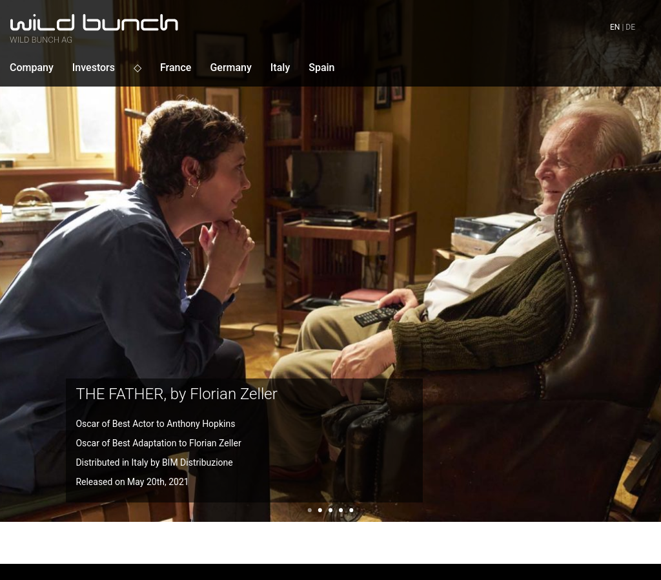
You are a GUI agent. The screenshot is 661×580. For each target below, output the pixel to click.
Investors (93, 67)
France (175, 67)
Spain (321, 67)
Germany (230, 67)
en (615, 27)
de (630, 27)
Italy (280, 67)
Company (32, 67)
